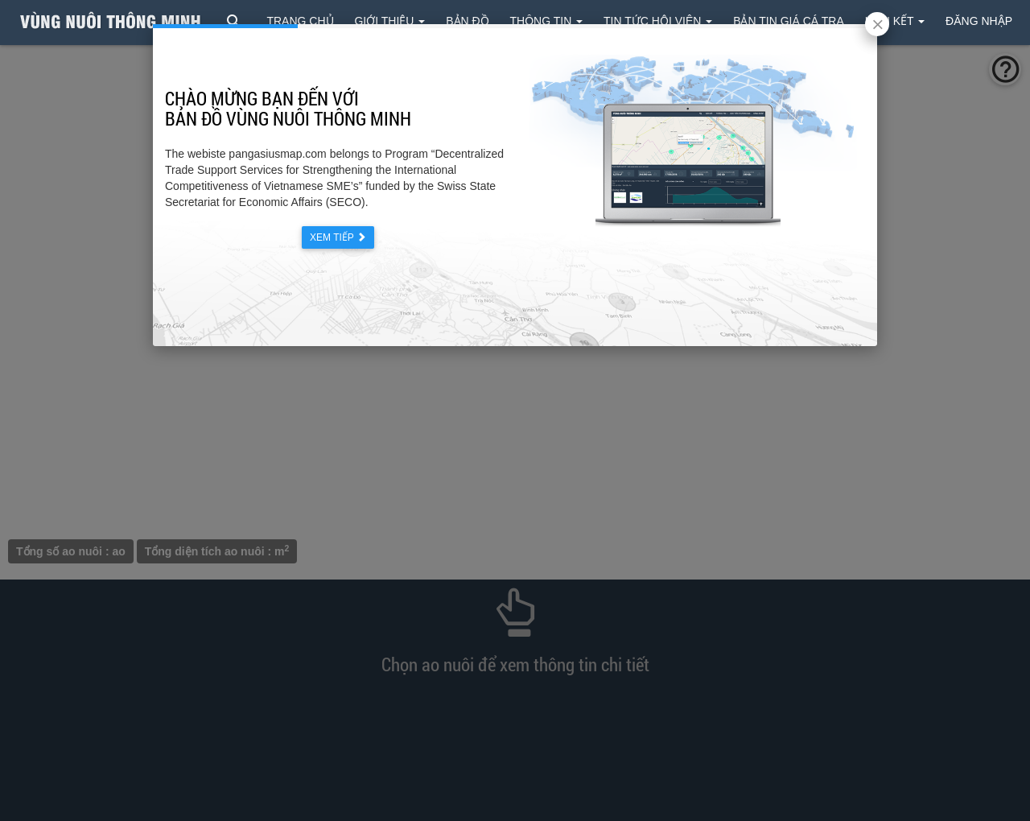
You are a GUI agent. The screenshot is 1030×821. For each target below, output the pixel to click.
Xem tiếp (338, 237)
